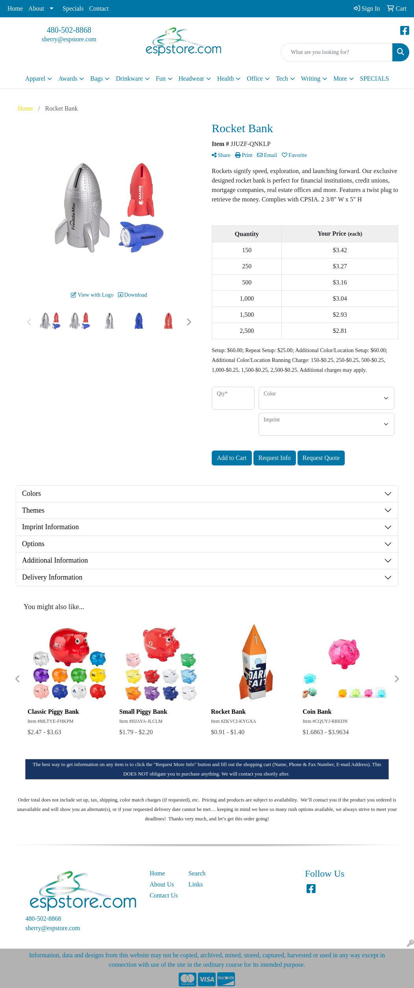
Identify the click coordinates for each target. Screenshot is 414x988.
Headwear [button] (191, 78)
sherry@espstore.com (69, 39)
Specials (73, 8)
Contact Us (164, 895)
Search (197, 873)
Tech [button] (282, 78)
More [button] (340, 78)
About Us (162, 884)
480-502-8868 (69, 30)
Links (196, 884)
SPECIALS (374, 78)
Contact (99, 8)
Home (15, 8)
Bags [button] (96, 78)
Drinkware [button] (129, 78)
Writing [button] (310, 78)
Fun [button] (161, 78)
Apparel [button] (35, 78)
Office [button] (255, 78)
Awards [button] (67, 78)
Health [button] (225, 78)
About (36, 8)
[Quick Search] (337, 52)
